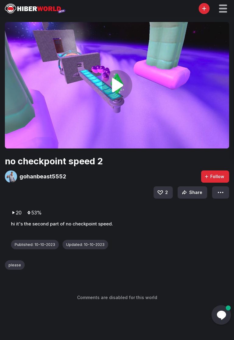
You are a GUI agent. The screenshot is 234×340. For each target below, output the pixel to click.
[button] (223, 8)
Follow (214, 176)
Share (191, 192)
